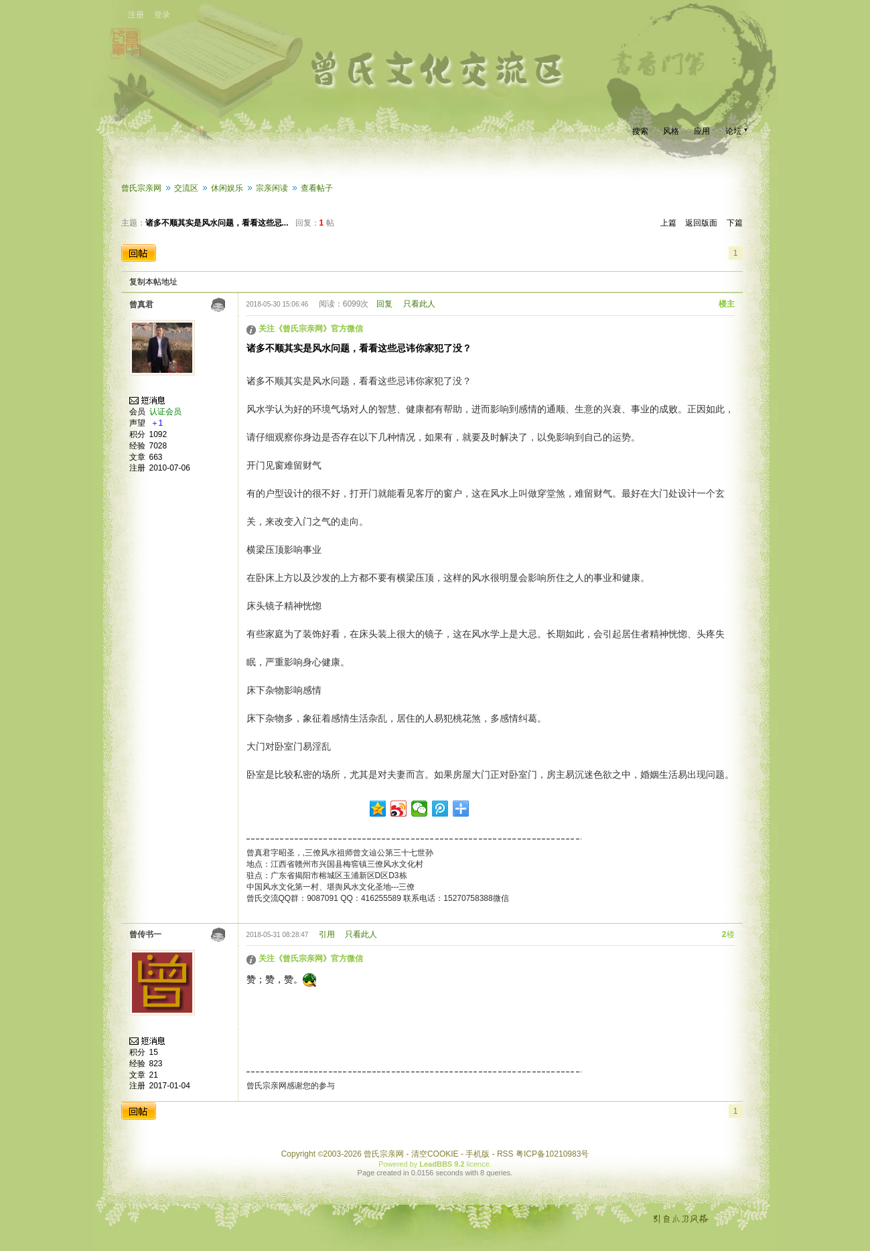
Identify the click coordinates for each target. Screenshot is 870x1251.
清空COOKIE (435, 1154)
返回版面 (701, 223)
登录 (162, 14)
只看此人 (419, 304)
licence (478, 1164)
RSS (505, 1154)
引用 (327, 934)
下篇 (735, 223)
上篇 (668, 223)
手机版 (477, 1154)
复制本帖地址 (153, 281)
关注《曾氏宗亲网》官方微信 (311, 328)
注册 (136, 14)
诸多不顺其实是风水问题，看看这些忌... (217, 223)
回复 (384, 304)
